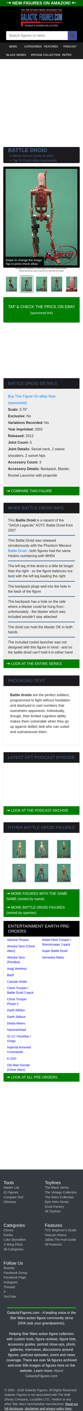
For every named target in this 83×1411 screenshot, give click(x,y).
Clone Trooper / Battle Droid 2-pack (20, 990)
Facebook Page (15, 1277)
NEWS (13, 46)
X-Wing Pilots (13, 1244)
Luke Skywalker (15, 1239)
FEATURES (51, 46)
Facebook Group (15, 1273)
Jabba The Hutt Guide (60, 1239)
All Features (53, 1244)
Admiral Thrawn (18, 940)
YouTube (10, 1296)
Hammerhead (16, 1029)
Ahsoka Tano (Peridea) (16, 960)
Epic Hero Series (57, 1202)
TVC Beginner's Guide (61, 1230)
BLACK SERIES (16, 54)
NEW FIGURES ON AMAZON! (42, 3)
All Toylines (53, 1211)
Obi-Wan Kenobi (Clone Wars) (18, 1067)
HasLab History (56, 1235)
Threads (9, 1287)
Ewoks (8, 1235)
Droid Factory (54, 1206)
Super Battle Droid (54, 951)
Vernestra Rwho (53, 957)
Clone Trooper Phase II (17, 1001)
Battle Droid (17, 551)
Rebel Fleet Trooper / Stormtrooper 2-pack (56, 942)
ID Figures (11, 1192)
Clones (9, 1230)
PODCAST (70, 46)
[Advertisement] (41, 102)
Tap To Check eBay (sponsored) (35, 160)
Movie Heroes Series (27, 156)
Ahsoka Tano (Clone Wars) (21, 948)
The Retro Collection (59, 1197)
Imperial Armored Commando (19, 1050)
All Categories (13, 1249)
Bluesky (9, 1268)
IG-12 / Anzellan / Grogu (19, 1039)
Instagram (11, 1282)
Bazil (10, 975)
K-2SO (11, 1058)
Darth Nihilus (16, 1010)
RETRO (66, 54)
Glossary (10, 1202)
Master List (11, 1187)
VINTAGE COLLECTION (42, 54)
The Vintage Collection (61, 1192)
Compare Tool (13, 1197)
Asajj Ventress (17, 968)
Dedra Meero (16, 1023)
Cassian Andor (17, 981)
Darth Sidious (16, 1017)
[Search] (72, 35)
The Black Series (57, 1187)
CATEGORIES (33, 46)
